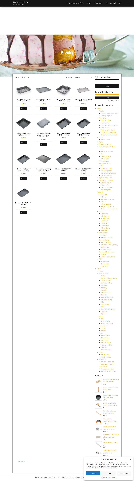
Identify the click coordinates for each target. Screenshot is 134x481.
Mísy (102, 149)
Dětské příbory (105, 216)
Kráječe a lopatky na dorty (108, 257)
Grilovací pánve (105, 335)
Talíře (100, 259)
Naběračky (104, 288)
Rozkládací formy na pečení (109, 132)
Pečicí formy (98, 3)
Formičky (101, 111)
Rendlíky (103, 331)
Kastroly (103, 328)
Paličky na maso (105, 292)
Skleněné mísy (105, 247)
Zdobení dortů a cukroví (106, 180)
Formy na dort (105, 123)
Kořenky (103, 202)
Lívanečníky (104, 340)
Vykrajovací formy (106, 175)
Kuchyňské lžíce (105, 280)
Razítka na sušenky (106, 168)
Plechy (101, 142)
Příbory (101, 211)
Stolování (100, 192)
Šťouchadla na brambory (108, 309)
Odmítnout (108, 473)
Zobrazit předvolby (124, 473)
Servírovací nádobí (104, 240)
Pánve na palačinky (106, 345)
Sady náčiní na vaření (107, 297)
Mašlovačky (104, 285)
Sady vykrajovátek (106, 171)
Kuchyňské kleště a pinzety (109, 278)
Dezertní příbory (105, 218)
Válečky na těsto (106, 156)
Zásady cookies (103, 477)
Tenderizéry (104, 312)
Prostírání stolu (103, 233)
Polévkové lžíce (105, 228)
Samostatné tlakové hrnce (109, 371)
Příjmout (93, 473)
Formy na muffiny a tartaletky (109, 125)
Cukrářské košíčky (106, 182)
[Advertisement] (67, 20)
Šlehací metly (105, 304)
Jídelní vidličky (105, 223)
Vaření (99, 269)
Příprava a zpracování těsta (107, 147)
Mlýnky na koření (106, 204)
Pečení (99, 108)
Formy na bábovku (106, 120)
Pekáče (101, 137)
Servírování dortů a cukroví (107, 252)
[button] (130, 459)
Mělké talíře (104, 266)
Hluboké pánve (105, 338)
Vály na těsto (105, 159)
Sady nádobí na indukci (108, 364)
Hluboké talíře (105, 264)
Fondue (101, 271)
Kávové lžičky (105, 226)
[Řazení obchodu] (78, 77)
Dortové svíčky (105, 185)
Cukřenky (103, 197)
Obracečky (104, 290)
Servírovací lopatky (106, 300)
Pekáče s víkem (105, 140)
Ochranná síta (105, 354)
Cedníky (103, 276)
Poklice (101, 352)
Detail (23, 109)
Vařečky (103, 314)
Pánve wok (104, 347)
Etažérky (103, 254)
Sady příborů (104, 230)
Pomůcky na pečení (105, 144)
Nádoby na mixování (107, 151)
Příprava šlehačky (104, 161)
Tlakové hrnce (103, 366)
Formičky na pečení (106, 116)
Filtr (107, 98)
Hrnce (102, 319)
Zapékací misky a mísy (105, 178)
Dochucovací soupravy (107, 199)
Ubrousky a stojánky (107, 237)
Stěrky (103, 307)
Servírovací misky (106, 242)
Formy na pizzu (105, 128)
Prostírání (104, 235)
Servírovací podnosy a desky (109, 245)
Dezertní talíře (105, 261)
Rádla (102, 166)
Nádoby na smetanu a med (109, 209)
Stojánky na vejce (106, 249)
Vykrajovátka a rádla (75, 3)
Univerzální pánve (106, 350)
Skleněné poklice (106, 357)
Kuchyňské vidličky (106, 283)
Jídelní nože (104, 221)
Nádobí (101, 316)
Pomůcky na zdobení (107, 187)
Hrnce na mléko (105, 321)
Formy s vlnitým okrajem (108, 130)
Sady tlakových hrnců (107, 369)
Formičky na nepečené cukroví (110, 113)
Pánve (88, 3)
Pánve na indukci (106, 343)
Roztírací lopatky (106, 190)
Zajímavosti (21, 461)
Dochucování (111, 3)
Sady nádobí (102, 359)
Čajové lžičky (104, 214)
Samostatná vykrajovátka (108, 173)
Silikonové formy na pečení (109, 135)
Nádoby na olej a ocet (107, 206)
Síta (102, 154)
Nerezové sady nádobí (107, 362)
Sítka (102, 302)
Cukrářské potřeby (112, 477)
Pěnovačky (104, 295)
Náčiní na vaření (103, 273)
